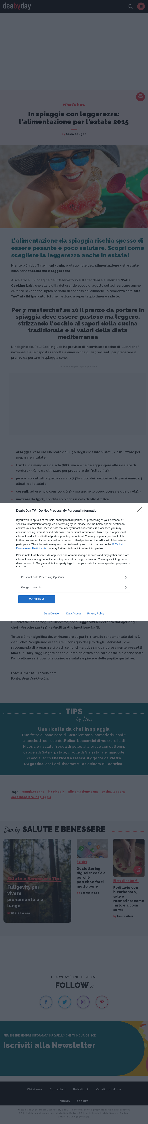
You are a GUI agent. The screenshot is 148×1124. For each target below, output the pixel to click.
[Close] (140, 511)
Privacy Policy (95, 613)
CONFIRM (36, 599)
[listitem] (74, 577)
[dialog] (74, 562)
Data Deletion (52, 613)
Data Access (73, 613)
